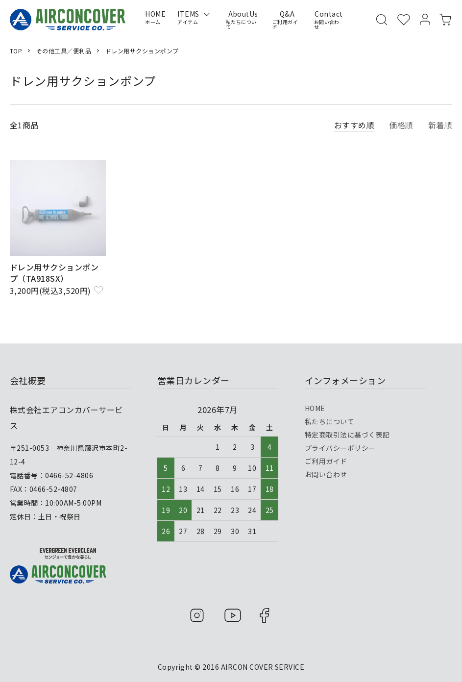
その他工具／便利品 (63, 51)
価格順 (401, 125)
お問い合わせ (326, 474)
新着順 (440, 125)
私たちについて (329, 421)
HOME (315, 408)
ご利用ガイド (326, 461)
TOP (16, 51)
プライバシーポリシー (340, 448)
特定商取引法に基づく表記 (347, 434)
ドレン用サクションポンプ (142, 51)
